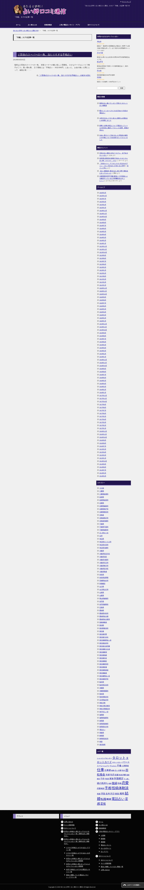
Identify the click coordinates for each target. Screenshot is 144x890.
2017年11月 (103, 398)
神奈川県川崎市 (104, 706)
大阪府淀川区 (103, 569)
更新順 (103, 842)
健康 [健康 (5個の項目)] (112, 770)
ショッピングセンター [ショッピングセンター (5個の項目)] (104, 758)
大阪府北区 (103, 557)
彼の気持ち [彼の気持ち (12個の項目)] (102, 783)
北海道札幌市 (103, 521)
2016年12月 (103, 431)
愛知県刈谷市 (103, 613)
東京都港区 (103, 661)
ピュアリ (100, 62)
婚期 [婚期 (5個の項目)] (127, 775)
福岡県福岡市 (103, 718)
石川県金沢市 (103, 700)
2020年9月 (102, 297)
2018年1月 (102, 392)
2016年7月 (102, 446)
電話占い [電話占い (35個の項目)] (118, 799)
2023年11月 (103, 249)
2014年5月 (102, 473)
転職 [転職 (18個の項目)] (103, 799)
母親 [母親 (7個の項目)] (98, 794)
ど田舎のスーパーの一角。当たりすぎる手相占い (45, 54)
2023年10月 (103, 252)
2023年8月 (102, 258)
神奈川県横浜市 (104, 709)
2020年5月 (102, 309)
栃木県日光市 (103, 685)
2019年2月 (102, 354)
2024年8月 (102, 222)
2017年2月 (102, 425)
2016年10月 (103, 437)
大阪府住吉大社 (104, 554)
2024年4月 (102, 234)
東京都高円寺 (103, 679)
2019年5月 (102, 345)
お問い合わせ (68, 822)
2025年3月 (102, 202)
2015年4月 (102, 452)
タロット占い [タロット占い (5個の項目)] (116, 762)
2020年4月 (102, 312)
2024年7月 (102, 225)
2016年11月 (103, 434)
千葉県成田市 (103, 530)
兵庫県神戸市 (103, 509)
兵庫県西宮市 (103, 512)
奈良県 (101, 574)
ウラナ (99, 77)
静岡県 (101, 736)
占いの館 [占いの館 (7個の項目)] (118, 770)
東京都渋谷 (103, 658)
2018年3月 (102, 386)
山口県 (101, 586)
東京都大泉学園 (104, 646)
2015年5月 (102, 449)
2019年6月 (102, 342)
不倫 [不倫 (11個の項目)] (119, 765)
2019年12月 (103, 324)
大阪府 (101, 551)
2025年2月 (102, 205)
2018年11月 (103, 363)
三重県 (101, 491)
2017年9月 (102, 404)
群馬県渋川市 (103, 727)
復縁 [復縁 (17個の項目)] (114, 783)
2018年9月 (102, 369)
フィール (100, 53)
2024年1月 (102, 243)
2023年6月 (102, 264)
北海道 (101, 515)
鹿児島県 (102, 744)
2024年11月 (103, 213)
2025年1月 (102, 208)
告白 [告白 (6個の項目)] (123, 770)
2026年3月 (102, 193)
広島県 (101, 607)
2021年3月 (102, 279)
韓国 (100, 741)
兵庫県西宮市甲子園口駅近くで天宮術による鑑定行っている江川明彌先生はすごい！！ (113, 178)
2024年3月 (102, 237)
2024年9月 (102, 219)
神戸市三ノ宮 (103, 712)
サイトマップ (126, 2)
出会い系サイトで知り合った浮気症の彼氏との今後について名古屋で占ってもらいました (113, 137)
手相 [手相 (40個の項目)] (108, 788)
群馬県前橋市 (103, 724)
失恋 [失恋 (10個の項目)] (112, 775)
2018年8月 (102, 372)
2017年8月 (102, 407)
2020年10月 (103, 294)
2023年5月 (102, 267)
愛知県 (101, 610)
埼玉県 (101, 539)
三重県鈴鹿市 (103, 494)
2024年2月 (102, 240)
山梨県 (101, 595)
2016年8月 (102, 443)
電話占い (102, 730)
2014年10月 (103, 461)
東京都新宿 (103, 652)
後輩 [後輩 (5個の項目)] (109, 783)
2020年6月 (102, 306)
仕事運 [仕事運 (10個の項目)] (108, 770)
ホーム (18, 25)
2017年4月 (102, 419)
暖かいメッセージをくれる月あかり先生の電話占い (113, 112)
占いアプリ (104, 851)
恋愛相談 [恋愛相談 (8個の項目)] (100, 788)
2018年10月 (103, 366)
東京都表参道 (103, 670)
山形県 (101, 592)
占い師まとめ (32, 25)
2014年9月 (102, 464)
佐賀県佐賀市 (103, 500)
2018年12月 (103, 360)
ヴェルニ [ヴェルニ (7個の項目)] (113, 766)
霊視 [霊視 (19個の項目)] (103, 803)
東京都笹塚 (103, 667)
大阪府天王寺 (103, 563)
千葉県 (101, 524)
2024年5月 (102, 231)
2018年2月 (102, 389)
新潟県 (101, 625)
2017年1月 (102, 428)
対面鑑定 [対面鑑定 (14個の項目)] (119, 778)
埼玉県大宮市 (103, 545)
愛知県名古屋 (103, 616)
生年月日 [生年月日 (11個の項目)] (110, 793)
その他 (101, 488)
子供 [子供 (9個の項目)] (102, 779)
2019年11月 (103, 327)
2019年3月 (102, 351)
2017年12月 (103, 395)
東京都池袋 (103, 655)
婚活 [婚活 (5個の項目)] (98, 779)
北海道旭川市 (103, 518)
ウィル (99, 70)
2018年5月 (102, 380)
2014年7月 (102, 470)
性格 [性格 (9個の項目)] (119, 783)
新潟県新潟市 (103, 628)
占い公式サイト (106, 848)
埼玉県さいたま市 (105, 542)
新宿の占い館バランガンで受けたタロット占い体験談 (113, 104)
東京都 (101, 631)
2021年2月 (102, 282)
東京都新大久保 (104, 649)
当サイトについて (93, 25)
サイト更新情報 (69, 825)
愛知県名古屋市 (104, 619)
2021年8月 (102, 276)
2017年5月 (102, 416)
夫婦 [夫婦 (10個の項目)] (108, 775)
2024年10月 (103, 216)
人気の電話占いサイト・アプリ (69, 25)
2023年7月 (102, 261)
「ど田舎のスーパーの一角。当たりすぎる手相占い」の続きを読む (64, 75)
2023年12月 (103, 246)
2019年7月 (102, 339)
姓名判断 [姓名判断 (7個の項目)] (122, 775)
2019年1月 (102, 357)
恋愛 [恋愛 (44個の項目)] (125, 783)
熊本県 (101, 694)
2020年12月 (103, 288)
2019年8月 (102, 336)
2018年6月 (102, 378)
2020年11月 (103, 291)
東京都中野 (103, 634)
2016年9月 (102, 440)
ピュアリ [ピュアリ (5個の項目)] (106, 766)
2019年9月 (102, 333)
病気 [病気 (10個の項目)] (117, 794)
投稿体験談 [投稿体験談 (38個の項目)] (120, 788)
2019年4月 (102, 348)
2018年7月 (102, 375)
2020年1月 (102, 321)
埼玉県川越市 (103, 548)
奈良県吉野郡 (103, 577)
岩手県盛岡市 (103, 604)
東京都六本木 (103, 637)
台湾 (100, 536)
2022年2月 (102, 273)
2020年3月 (102, 315)
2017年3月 (102, 422)
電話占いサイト (106, 845)
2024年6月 (102, 228)
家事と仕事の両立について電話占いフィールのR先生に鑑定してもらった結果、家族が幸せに (114, 128)
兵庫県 (101, 503)
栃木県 (101, 682)
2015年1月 (102, 458)
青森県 (101, 733)
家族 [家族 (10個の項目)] (111, 778)
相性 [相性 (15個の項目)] (122, 793)
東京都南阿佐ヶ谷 (105, 640)
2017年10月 (103, 401)
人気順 (103, 835)
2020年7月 (102, 303)
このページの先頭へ (133, 885)
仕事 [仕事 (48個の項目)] (100, 770)
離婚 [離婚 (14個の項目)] (109, 799)
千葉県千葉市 (103, 527)
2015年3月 (102, 455)
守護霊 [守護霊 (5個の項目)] (107, 779)
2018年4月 (102, 383)
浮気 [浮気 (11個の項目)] (103, 793)
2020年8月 (102, 300)
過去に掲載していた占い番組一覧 (112, 867)
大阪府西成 (103, 571)
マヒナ (99, 41)
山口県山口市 (103, 589)
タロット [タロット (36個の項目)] (119, 758)
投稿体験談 (48, 25)
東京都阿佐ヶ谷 (104, 676)
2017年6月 (102, 413)
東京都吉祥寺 (103, 643)
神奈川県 (102, 703)
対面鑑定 (102, 583)
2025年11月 (103, 196)
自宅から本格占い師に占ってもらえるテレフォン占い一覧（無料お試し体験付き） (76, 834)
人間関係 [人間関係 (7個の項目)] (125, 766)
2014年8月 (102, 467)
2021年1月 (102, 285)
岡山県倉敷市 (103, 598)
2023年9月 (102, 255)
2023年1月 (102, 270)
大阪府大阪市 (103, 560)
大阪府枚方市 (103, 566)
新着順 (103, 839)
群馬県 (101, 721)
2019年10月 (103, 330)
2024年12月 (103, 211)
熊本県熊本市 (103, 697)
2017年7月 (102, 410)
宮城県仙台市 (103, 580)
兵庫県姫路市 (103, 506)
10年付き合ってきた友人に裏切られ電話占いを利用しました (113, 119)
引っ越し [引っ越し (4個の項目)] (126, 779)
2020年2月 (102, 318)
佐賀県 (101, 497)
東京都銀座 (103, 673)
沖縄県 (101, 688)
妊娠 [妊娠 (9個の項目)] (117, 775)
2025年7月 (102, 199)
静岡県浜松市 (103, 739)
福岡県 (101, 715)
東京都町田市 (103, 664)
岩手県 (101, 601)
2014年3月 (102, 476)
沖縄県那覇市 (103, 691)
